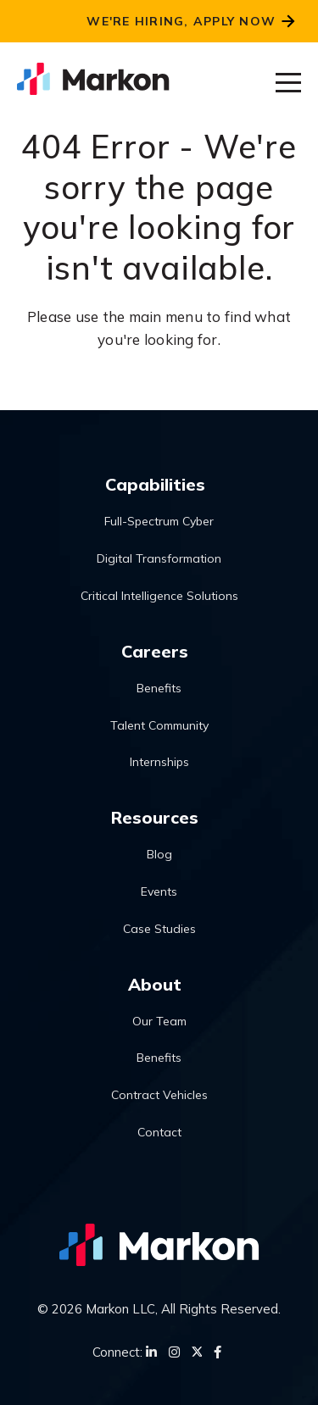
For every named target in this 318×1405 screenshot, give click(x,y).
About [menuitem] (154, 984)
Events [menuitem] (159, 891)
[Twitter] (197, 1352)
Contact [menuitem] (159, 1132)
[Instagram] (174, 1352)
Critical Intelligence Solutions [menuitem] (159, 595)
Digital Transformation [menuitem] (159, 558)
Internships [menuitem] (159, 761)
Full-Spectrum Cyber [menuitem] (159, 521)
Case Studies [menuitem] (159, 928)
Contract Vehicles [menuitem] (159, 1094)
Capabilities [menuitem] (155, 484)
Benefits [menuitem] (159, 688)
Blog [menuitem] (159, 854)
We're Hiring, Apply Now (181, 21)
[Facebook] (217, 1352)
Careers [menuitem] (154, 651)
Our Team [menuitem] (159, 1021)
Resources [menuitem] (154, 817)
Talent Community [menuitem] (159, 725)
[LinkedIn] (151, 1352)
